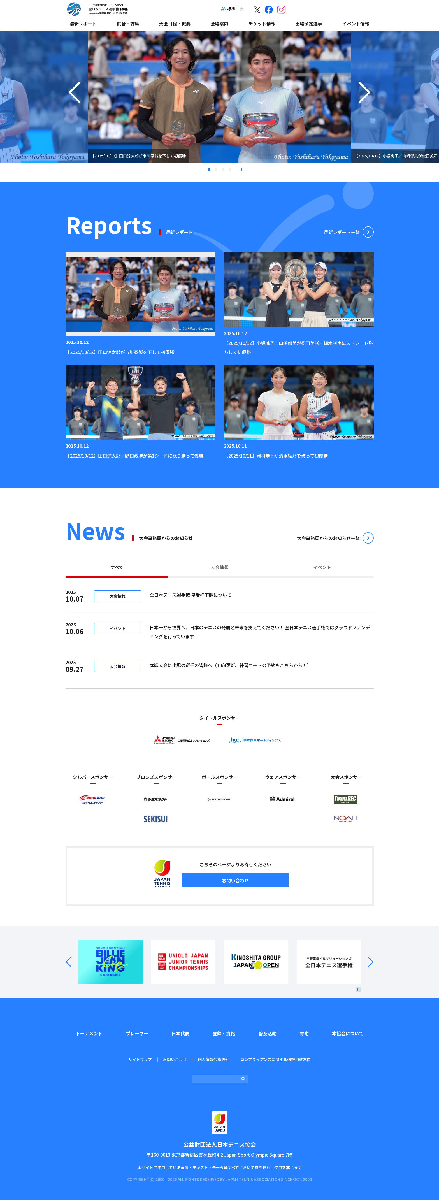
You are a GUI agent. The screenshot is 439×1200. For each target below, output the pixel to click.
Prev (72, 962)
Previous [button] (74, 104)
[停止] (358, 989)
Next (367, 962)
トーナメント (89, 1033)
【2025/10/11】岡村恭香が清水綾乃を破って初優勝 (276, 455)
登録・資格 (224, 1033)
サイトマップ (140, 1059)
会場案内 (219, 23)
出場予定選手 (308, 23)
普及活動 (268, 1033)
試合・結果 (128, 23)
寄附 (304, 1033)
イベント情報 (355, 23)
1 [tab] (209, 169)
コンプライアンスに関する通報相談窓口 (275, 1059)
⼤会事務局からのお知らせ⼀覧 (328, 538)
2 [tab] (216, 169)
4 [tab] (230, 169)
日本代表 (180, 1033)
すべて (116, 567)
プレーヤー (137, 1033)
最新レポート (83, 23)
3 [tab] (223, 169)
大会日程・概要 (175, 23)
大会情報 (220, 567)
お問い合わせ (235, 880)
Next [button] (364, 104)
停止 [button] (242, 169)
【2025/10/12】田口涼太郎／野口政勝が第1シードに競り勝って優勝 (134, 455)
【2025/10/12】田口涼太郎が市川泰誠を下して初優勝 (120, 352)
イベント (322, 567)
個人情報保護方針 (213, 1059)
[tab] (117, 568)
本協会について (347, 1033)
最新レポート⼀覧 (342, 232)
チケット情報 (261, 23)
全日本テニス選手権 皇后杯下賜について (228, 594)
